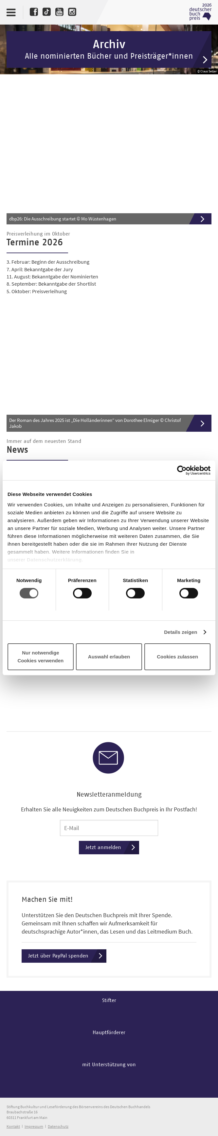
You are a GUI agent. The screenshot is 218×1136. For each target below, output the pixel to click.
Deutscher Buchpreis (200, 12)
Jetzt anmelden (112, 847)
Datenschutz (58, 1126)
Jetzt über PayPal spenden (67, 956)
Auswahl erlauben (109, 656)
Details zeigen (180, 632)
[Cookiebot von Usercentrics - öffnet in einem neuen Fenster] (181, 470)
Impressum (34, 1126)
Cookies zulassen (177, 656)
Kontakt (13, 1126)
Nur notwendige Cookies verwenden (40, 656)
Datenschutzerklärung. (55, 559)
